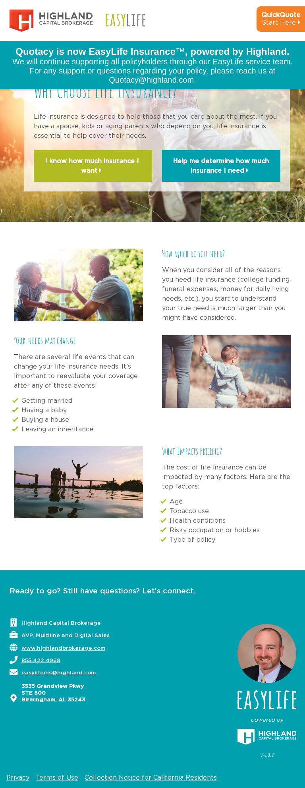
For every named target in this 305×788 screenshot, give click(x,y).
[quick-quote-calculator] (270, 22)
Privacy (17, 777)
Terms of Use (57, 777)
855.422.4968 (40, 660)
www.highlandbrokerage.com (63, 648)
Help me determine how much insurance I (221, 167)
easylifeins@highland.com (58, 673)
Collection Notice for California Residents (151, 777)
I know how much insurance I (93, 167)
